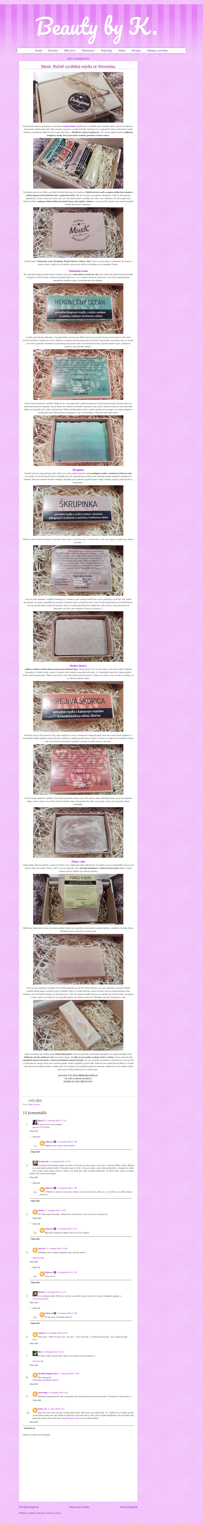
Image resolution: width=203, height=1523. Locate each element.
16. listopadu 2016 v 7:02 (67, 1313)
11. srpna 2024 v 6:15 (56, 1409)
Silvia (40, 1352)
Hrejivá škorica (78, 665)
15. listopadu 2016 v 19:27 (55, 1210)
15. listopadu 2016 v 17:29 (55, 1121)
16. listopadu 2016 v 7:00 (67, 1142)
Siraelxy (41, 1210)
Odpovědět (33, 1131)
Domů (38, 50)
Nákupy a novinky (157, 50)
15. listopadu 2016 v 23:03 (69, 1374)
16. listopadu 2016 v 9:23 (58, 1393)
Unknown (49, 1142)
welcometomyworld (40, 1299)
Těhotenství (88, 50)
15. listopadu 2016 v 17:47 (59, 1162)
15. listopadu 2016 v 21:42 (57, 1333)
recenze (37, 1104)
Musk (30, 1104)
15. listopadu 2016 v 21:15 (55, 1292)
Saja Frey (42, 1249)
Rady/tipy (106, 50)
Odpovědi (36, 1137)
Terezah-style (43, 1162)
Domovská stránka (79, 1507)
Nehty (121, 50)
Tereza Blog (42, 1393)
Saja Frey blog (38, 1258)
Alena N (41, 1121)
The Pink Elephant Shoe (48, 1374)
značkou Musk (69, 126)
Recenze (53, 50)
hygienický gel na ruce (70, 1418)
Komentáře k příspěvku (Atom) (48, 1513)
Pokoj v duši (78, 861)
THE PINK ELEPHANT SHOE (45, 1380)
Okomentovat (29, 1428)
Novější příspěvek (29, 1507)
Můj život (69, 50)
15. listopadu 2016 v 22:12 (53, 1352)
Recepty (136, 50)
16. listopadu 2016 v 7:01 (67, 1229)
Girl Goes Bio (38, 1361)
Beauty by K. (96, 25)
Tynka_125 (42, 1409)
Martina (41, 1292)
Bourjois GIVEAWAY (41, 1127)
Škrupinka (78, 470)
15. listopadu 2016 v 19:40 (57, 1249)
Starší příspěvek (128, 1507)
